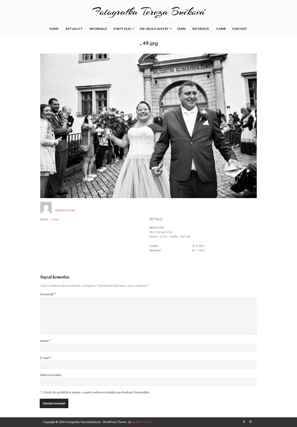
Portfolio (122, 28)
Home (54, 28)
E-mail (45, 358)
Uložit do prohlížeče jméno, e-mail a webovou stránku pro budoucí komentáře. (96, 392)
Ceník (181, 28)
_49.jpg (148, 43)
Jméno (45, 341)
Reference (200, 28)
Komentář (48, 294)
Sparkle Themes (142, 422)
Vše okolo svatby (154, 28)
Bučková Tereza (65, 210)
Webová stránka (50, 375)
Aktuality (74, 28)
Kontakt (239, 28)
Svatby (55, 219)
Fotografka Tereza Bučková (148, 11)
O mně (221, 28)
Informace (98, 28)
